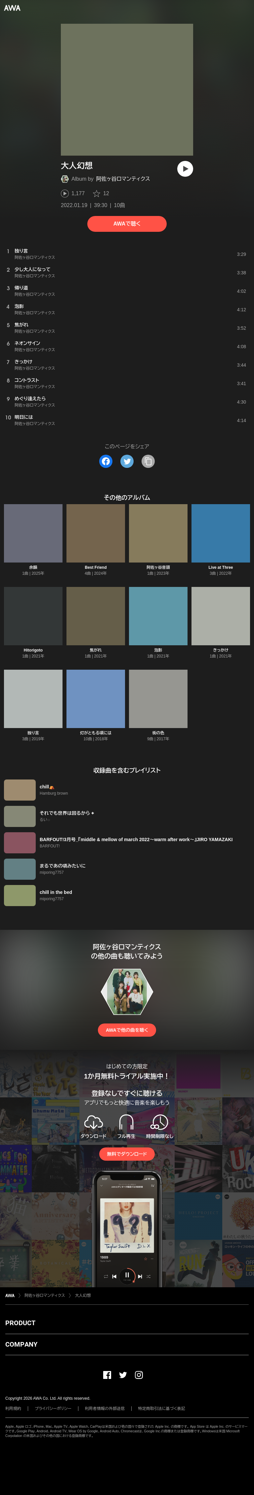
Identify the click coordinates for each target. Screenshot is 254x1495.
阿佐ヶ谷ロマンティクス (123, 179)
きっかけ (221, 650)
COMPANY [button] (21, 1344)
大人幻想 (83, 1295)
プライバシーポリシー (53, 1408)
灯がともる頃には (95, 733)
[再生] (185, 169)
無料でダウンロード (127, 1154)
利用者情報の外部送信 (105, 1408)
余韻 (33, 567)
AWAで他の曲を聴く (127, 1030)
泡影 (158, 650)
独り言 (33, 733)
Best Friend (95, 567)
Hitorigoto (33, 650)
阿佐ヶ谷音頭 (158, 567)
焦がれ (96, 650)
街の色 (158, 733)
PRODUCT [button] (20, 1323)
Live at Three (220, 567)
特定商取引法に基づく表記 (161, 1408)
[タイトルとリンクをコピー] (148, 461)
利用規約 (13, 1408)
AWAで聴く (127, 224)
